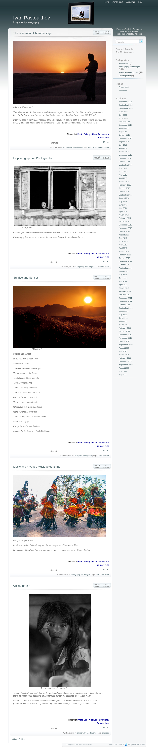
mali (97, 575)
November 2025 (125, 102)
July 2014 (123, 202)
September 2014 (125, 195)
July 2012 (123, 275)
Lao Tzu (91, 147)
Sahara (106, 147)
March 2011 (124, 325)
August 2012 (124, 271)
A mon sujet (118, 2)
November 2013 (125, 228)
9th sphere (132, 745)
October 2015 (124, 162)
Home (106, 2)
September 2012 (125, 268)
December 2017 (125, 125)
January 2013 (124, 258)
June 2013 (123, 241)
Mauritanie (99, 147)
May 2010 (123, 351)
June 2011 (123, 318)
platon (107, 575)
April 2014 (123, 212)
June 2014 (123, 205)
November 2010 (125, 338)
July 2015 (123, 168)
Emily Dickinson (103, 456)
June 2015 (123, 172)
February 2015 (125, 185)
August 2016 (124, 142)
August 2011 (124, 311)
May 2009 (123, 375)
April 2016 (123, 148)
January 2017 (124, 135)
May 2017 (123, 132)
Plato (102, 575)
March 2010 (124, 355)
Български (138, 29)
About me (130, 2)
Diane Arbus (104, 267)
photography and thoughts (72, 147)
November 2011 (125, 301)
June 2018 (123, 118)
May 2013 (123, 245)
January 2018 (124, 122)
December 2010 (125, 335)
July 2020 (123, 115)
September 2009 (125, 365)
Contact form (103, 137)
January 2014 (124, 221)
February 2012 (125, 291)
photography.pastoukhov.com (129, 34)
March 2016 (124, 152)
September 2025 (125, 105)
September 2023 (125, 108)
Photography (124, 63)
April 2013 (123, 248)
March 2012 (124, 288)
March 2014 (124, 215)
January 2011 (124, 331)
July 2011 (123, 315)
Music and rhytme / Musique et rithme (36, 466)
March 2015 (124, 182)
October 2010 (124, 341)
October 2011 (124, 305)
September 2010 (125, 345)
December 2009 (125, 361)
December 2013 (125, 225)
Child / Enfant (21, 585)
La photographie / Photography (32, 158)
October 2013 (124, 231)
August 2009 (124, 368)
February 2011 (125, 328)
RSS (140, 2)
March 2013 (124, 251)
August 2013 (124, 235)
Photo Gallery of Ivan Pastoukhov (93, 134)
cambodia (105, 733)
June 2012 (123, 278)
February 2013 (125, 255)
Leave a (106, 32)
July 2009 (123, 371)
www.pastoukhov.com (129, 31)
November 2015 (125, 158)
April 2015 (123, 178)
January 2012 (124, 295)
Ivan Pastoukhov (31, 17)
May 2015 (123, 175)
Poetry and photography (83, 456)
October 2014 (124, 192)
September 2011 (125, 308)
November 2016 (125, 138)
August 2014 (124, 198)
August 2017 (124, 128)
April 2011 (123, 321)
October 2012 (124, 265)
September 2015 (125, 165)
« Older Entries (18, 739)
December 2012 (125, 261)
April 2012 (123, 285)
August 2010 (124, 348)
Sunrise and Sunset (25, 277)
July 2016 (123, 145)
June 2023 (123, 112)
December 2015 (125, 155)
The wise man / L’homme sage (32, 33)
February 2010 (125, 358)
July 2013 (123, 238)
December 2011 (125, 298)
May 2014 (123, 208)
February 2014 (125, 218)
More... (106, 142)
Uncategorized (125, 76)
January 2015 (124, 188)
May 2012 (123, 281)
